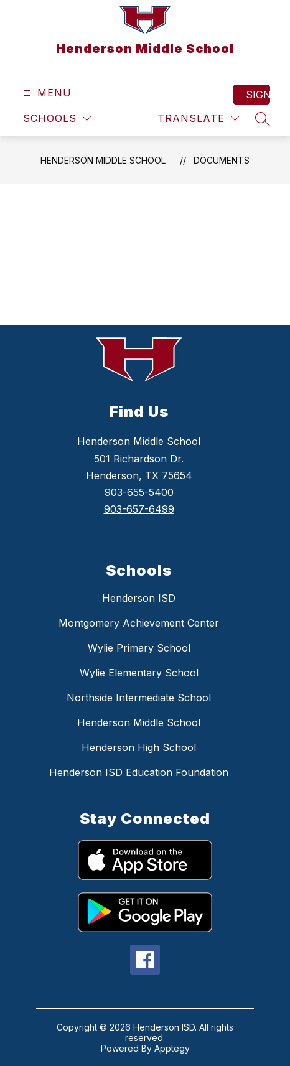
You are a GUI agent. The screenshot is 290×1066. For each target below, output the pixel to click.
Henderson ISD (138, 598)
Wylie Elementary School (139, 672)
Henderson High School (139, 747)
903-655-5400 (139, 492)
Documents (222, 160)
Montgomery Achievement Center (138, 623)
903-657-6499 (139, 509)
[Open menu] (46, 93)
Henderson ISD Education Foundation (138, 772)
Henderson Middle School (103, 160)
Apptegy (172, 1048)
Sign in (258, 94)
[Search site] (262, 118)
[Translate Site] (198, 118)
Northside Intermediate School (139, 697)
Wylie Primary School (139, 648)
